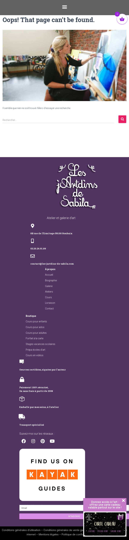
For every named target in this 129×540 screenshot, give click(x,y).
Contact (49, 308)
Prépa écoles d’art (35, 349)
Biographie (51, 280)
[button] (64, 7)
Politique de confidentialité (77, 534)
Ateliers (49, 291)
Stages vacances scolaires (40, 344)
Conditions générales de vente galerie (66, 530)
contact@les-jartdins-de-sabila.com (52, 263)
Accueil (49, 274)
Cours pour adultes (36, 332)
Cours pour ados (35, 327)
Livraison (50, 302)
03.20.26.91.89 (38, 248)
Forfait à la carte (34, 338)
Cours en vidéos (34, 355)
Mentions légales (49, 534)
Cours (48, 297)
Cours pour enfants (36, 321)
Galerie (48, 286)
